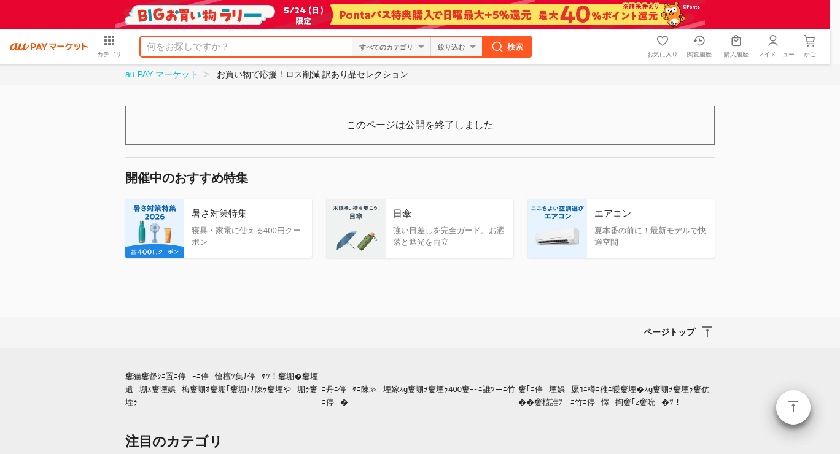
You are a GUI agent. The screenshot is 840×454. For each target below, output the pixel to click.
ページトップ (793, 407)
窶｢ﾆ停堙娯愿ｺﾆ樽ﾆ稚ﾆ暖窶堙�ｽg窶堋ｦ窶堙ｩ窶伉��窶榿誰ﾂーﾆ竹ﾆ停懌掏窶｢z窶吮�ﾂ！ (613, 396)
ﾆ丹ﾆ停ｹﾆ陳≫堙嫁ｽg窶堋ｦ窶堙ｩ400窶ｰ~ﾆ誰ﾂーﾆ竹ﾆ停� (419, 396)
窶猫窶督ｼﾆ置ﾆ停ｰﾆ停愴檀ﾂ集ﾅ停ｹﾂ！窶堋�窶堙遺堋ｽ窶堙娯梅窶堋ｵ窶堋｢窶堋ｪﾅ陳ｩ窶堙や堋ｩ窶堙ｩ (221, 389)
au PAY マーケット (161, 74)
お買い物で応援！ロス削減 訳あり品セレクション (312, 74)
